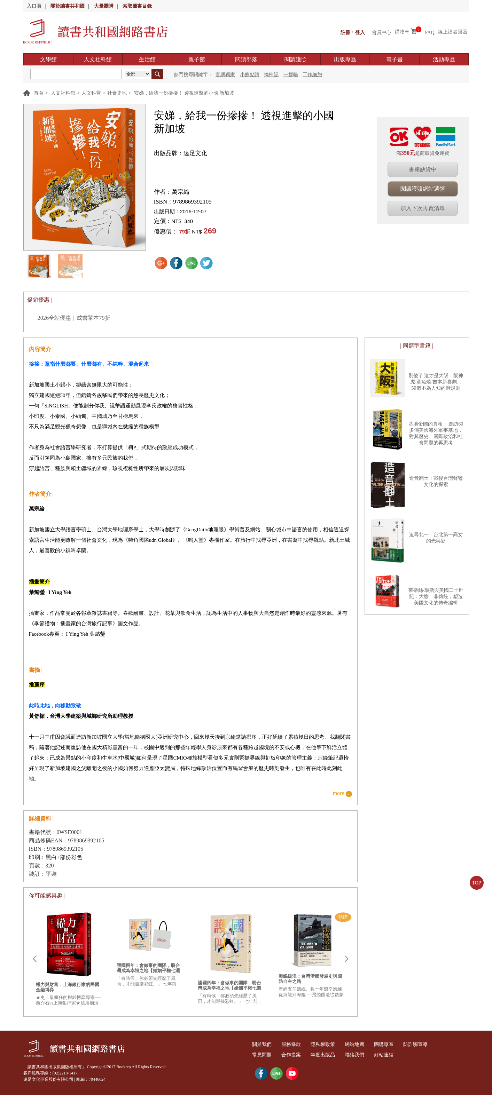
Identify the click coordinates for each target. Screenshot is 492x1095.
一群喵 (290, 74)
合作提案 (296, 1054)
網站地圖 (366, 1044)
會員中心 (381, 31)
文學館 (48, 59)
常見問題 (263, 1054)
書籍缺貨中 (423, 169)
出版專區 (345, 59)
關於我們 (263, 1044)
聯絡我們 (366, 1054)
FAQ (430, 31)
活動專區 (444, 59)
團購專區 (398, 1044)
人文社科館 (98, 59)
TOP (476, 883)
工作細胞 (312, 74)
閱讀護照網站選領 (422, 189)
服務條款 (296, 1044)
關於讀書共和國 (67, 6)
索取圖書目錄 (137, 6)
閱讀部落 (246, 59)
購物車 (402, 31)
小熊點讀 (249, 74)
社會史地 (117, 93)
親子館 (196, 59)
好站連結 (398, 1054)
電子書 (394, 59)
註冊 (345, 31)
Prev (34, 959)
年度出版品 (331, 1054)
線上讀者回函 (452, 31)
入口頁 (34, 6)
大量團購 (104, 6)
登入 (360, 31)
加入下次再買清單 (422, 208)
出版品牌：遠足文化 (180, 153)
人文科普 (91, 93)
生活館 (147, 59)
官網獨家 (225, 74)
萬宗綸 (180, 192)
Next (346, 959)
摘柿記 (271, 74)
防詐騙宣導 (433, 1044)
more (338, 793)
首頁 (39, 93)
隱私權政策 (331, 1044)
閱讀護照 (295, 59)
